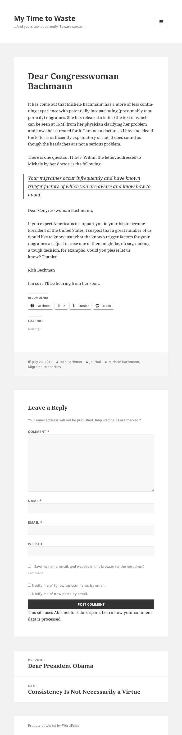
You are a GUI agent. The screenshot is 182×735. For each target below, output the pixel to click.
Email (35, 522)
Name (34, 501)
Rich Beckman (71, 361)
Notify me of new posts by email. (60, 593)
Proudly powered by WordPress (53, 725)
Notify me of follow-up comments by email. (69, 585)
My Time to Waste (44, 18)
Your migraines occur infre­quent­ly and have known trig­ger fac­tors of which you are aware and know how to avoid (89, 186)
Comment (38, 431)
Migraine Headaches (44, 366)
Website (35, 544)
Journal (95, 361)
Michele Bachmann (124, 361)
